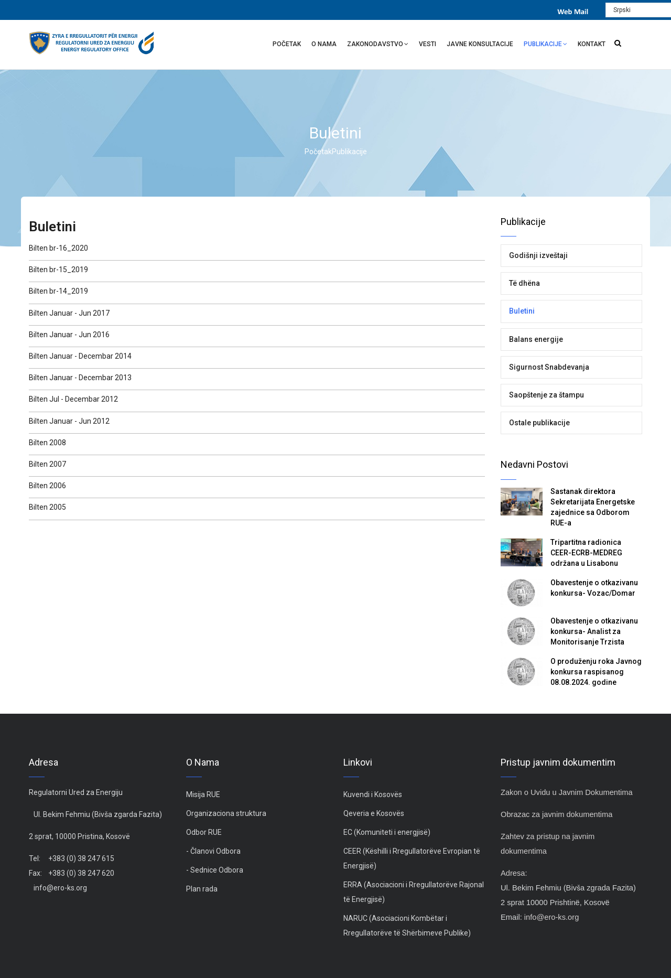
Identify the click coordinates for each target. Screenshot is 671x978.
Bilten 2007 (47, 464)
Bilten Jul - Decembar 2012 (73, 399)
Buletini (522, 311)
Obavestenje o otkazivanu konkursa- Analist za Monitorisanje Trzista (594, 631)
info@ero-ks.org (60, 888)
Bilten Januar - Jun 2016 (69, 334)
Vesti (427, 44)
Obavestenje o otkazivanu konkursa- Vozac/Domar (594, 587)
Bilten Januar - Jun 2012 (69, 421)
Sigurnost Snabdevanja (549, 367)
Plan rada (202, 889)
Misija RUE (203, 794)
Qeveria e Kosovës (373, 813)
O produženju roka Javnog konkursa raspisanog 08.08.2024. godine (596, 671)
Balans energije (536, 339)
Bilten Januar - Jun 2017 (69, 313)
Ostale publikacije (539, 422)
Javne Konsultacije (480, 44)
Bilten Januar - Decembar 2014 (80, 356)
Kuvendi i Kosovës (372, 794)
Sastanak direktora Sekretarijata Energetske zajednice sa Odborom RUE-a (592, 507)
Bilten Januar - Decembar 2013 (80, 377)
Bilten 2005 (47, 507)
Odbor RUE (204, 832)
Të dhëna (524, 283)
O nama (324, 44)
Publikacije (545, 45)
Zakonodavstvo (377, 45)
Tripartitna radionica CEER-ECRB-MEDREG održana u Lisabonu (586, 552)
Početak (287, 44)
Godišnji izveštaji (538, 255)
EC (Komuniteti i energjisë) (386, 832)
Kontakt (591, 44)
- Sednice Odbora (214, 870)
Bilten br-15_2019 (58, 269)
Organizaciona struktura (226, 813)
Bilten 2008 (47, 442)
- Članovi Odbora (213, 851)
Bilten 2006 (47, 485)
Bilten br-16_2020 (58, 248)
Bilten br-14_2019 (58, 291)
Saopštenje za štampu (546, 395)
